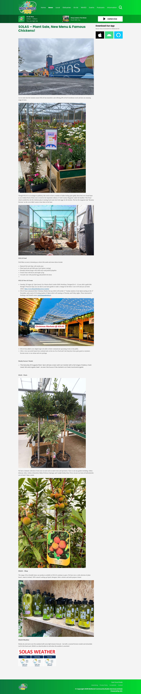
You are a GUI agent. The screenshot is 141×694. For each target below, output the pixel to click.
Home (43, 7)
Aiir (121, 691)
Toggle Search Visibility (121, 8)
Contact (120, 685)
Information (112, 7)
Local (58, 7)
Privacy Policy (104, 685)
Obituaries (66, 7)
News (50, 7)
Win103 (83, 7)
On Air (75, 7)
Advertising (94, 685)
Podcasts (100, 7)
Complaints (112, 685)
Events (91, 7)
